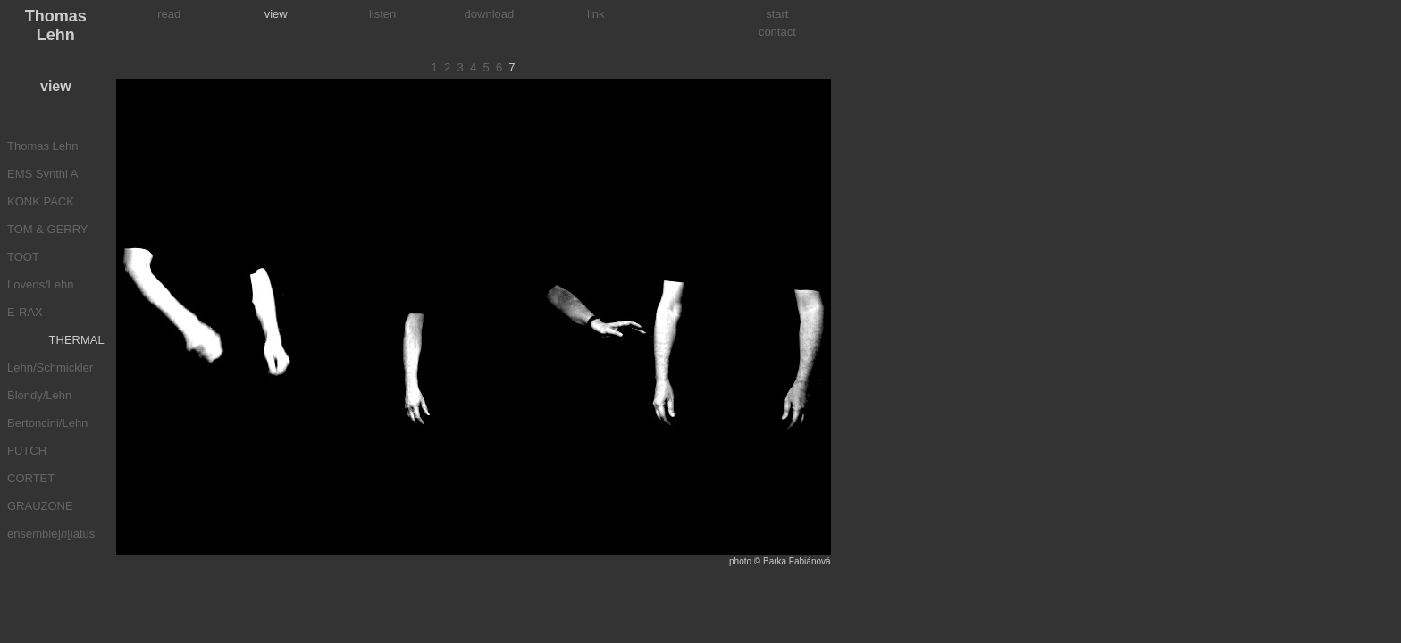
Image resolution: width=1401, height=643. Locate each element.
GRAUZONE (40, 506)
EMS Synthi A (42, 173)
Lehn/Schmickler (50, 367)
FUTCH (26, 450)
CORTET (31, 478)
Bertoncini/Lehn (47, 423)
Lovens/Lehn (40, 284)
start (777, 14)
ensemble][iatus (51, 533)
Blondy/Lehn (39, 395)
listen (382, 14)
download (490, 14)
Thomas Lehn (43, 146)
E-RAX (25, 312)
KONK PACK (40, 201)
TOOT (23, 256)
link (596, 14)
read (168, 14)
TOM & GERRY (47, 229)
